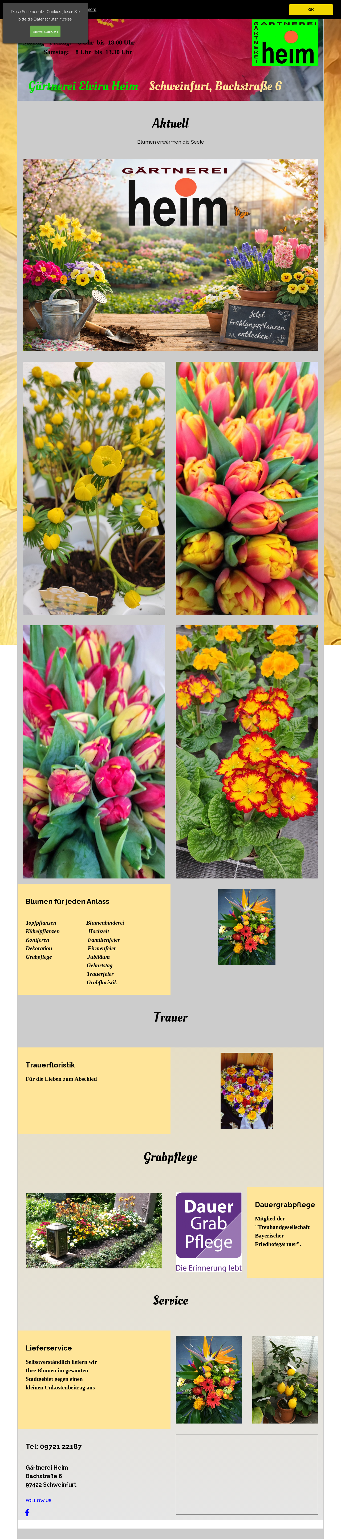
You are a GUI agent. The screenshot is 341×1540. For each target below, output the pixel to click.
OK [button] (311, 9)
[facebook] (27, 1512)
